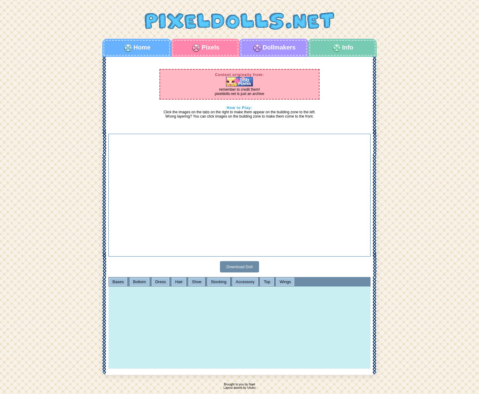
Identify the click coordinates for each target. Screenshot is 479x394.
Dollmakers (274, 47)
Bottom (139, 281)
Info (342, 47)
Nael (252, 384)
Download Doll (239, 266)
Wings (285, 281)
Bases (118, 281)
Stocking (218, 281)
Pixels (205, 47)
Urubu (251, 387)
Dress (160, 281)
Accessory (245, 281)
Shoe (196, 281)
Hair (178, 281)
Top (267, 281)
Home (137, 47)
